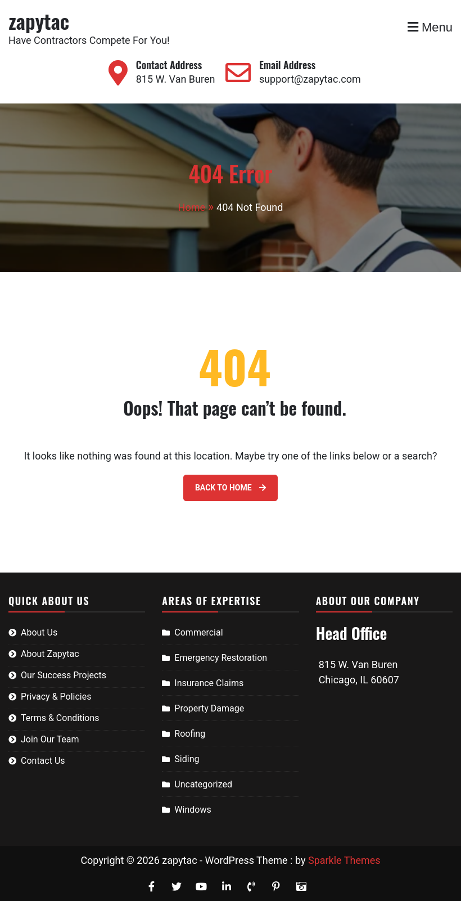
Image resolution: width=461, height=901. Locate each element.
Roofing (189, 733)
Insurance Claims (208, 683)
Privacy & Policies (56, 696)
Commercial (198, 632)
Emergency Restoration (220, 657)
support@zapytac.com (310, 79)
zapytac (38, 20)
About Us (39, 632)
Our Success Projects (63, 675)
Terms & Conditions (60, 718)
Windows (192, 809)
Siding (186, 759)
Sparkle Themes (344, 860)
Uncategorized (203, 784)
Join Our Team (50, 739)
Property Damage (209, 708)
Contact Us (43, 760)
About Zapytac (50, 653)
